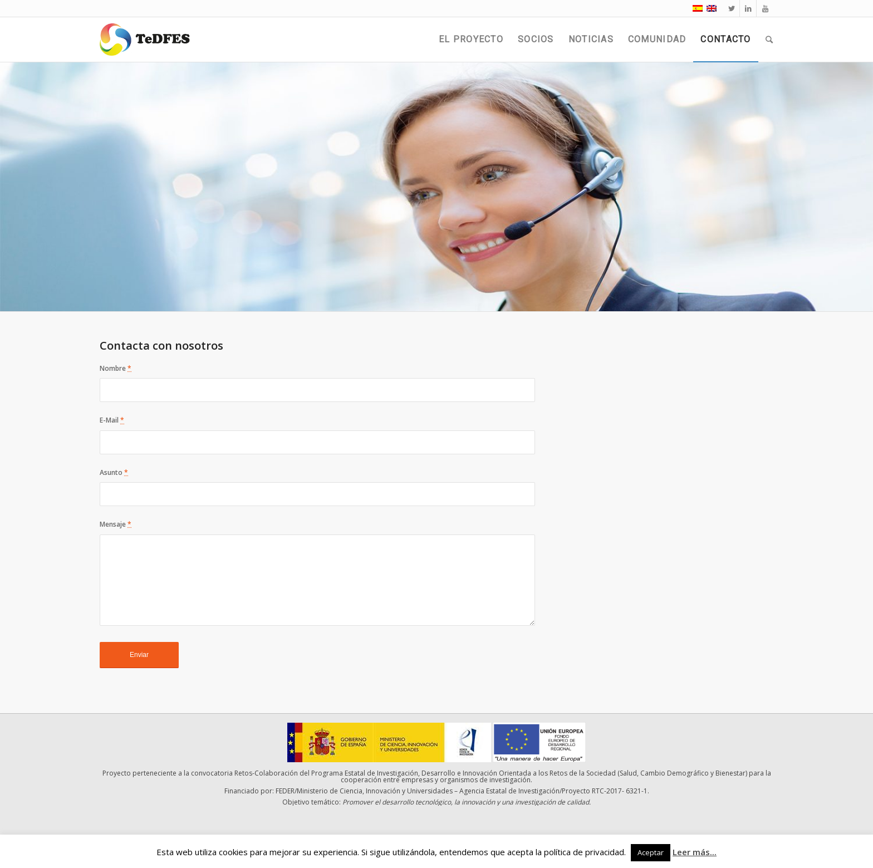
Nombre (115, 368)
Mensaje (115, 524)
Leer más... (695, 851)
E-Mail (112, 420)
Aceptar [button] (650, 852)
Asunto (114, 472)
